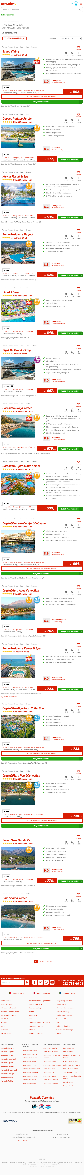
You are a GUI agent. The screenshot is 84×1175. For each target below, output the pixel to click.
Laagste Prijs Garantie (64, 1000)
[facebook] (34, 982)
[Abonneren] (27, 982)
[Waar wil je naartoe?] (42, 9)
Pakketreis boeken (63, 1026)
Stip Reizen (33, 1015)
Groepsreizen (6, 1033)
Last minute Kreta (49, 1076)
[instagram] (46, 982)
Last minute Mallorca (50, 1080)
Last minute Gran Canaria (52, 1065)
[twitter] (40, 982)
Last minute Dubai (49, 1061)
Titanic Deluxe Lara (70, 1072)
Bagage (3, 1022)
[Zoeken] (80, 9)
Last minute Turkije (29, 1083)
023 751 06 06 (73, 983)
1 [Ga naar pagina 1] (31, 961)
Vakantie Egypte (7, 1063)
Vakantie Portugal (7, 1074)
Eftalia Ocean (68, 1052)
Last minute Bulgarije (29, 1054)
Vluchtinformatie (7, 1019)
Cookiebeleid (61, 1004)
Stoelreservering (35, 1008)
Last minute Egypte (29, 1065)
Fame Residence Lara (71, 1069)
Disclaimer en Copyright (65, 1015)
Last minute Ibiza (49, 1069)
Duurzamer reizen (35, 1004)
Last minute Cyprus (29, 1061)
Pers (58, 1022)
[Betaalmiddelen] (10, 1121)
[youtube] (52, 982)
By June (31, 1011)
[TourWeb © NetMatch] (42, 1159)
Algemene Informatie (8, 1008)
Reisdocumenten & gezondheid (40, 1000)
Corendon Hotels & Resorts (39, 1022)
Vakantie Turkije (7, 1081)
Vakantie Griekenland (9, 1070)
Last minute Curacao (29, 1058)
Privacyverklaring (62, 1011)
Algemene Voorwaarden (10, 1011)
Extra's (3, 1026)
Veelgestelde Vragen (8, 1015)
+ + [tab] (8, 386)
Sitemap (59, 1033)
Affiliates (32, 1030)
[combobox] (42, 9)
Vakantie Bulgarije (7, 1052)
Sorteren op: (53, 38)
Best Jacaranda (68, 1048)
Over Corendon (6, 1000)
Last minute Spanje (29, 1080)
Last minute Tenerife (50, 1083)
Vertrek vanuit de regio (64, 1030)
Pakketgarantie (7, 15)
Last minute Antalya (50, 1048)
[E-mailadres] (12, 982)
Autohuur (4, 1030)
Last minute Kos (48, 1072)
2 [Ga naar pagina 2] (35, 961)
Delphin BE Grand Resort (72, 1065)
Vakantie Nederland (8, 1059)
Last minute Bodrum (50, 1052)
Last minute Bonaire (29, 1050)
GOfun (31, 1019)
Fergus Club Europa (70, 1086)
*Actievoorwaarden (36, 1033)
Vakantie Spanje (7, 1077)
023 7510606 (22, 1140)
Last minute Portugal (29, 1076)
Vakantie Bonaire (7, 1048)
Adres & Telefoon (7, 1004)
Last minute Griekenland (31, 1069)
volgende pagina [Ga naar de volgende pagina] (46, 961)
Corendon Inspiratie (36, 1026)
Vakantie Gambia (7, 1066)
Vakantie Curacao (7, 1055)
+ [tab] (6, 87)
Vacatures (60, 1019)
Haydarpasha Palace (70, 1061)
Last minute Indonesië (30, 1072)
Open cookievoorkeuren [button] (65, 1008)
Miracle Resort (68, 1082)
